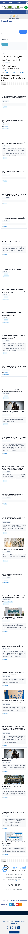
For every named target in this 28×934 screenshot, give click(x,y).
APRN (7, 63)
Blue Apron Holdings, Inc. (8, 601)
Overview (4, 50)
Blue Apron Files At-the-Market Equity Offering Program (12, 574)
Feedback (14, 932)
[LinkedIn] (15, 885)
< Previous (4, 83)
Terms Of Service (16, 880)
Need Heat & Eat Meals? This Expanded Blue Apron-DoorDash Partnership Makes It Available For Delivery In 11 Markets (14, 97)
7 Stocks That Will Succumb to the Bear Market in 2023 (12, 759)
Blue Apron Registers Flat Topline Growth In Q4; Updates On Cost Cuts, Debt (14, 195)
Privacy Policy (19, 919)
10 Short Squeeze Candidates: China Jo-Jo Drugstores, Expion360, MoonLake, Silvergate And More (13, 337)
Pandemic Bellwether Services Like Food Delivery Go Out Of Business (13, 673)
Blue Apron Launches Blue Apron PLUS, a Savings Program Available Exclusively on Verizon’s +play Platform (13, 314)
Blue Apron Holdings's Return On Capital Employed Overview (13, 172)
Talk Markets (6, 685)
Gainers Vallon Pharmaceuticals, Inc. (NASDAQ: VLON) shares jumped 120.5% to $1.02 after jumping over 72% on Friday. (14, 476)
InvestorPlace (6, 560)
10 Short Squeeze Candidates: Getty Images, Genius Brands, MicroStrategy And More (14, 438)
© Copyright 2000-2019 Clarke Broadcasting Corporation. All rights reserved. (14, 922)
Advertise (11, 913)
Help (16, 913)
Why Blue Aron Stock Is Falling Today (12, 241)
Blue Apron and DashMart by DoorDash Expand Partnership (12, 121)
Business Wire (6, 128)
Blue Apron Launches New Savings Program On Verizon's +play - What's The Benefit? (14, 217)
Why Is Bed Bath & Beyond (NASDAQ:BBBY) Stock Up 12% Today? (13, 618)
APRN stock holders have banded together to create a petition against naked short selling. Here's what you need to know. (14, 709)
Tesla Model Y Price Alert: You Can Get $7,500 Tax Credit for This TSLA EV (12, 785)
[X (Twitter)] (8, 885)
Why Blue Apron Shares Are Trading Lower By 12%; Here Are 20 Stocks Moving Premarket (13, 518)
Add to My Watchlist (5, 70)
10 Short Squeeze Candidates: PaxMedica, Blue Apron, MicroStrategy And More (13, 142)
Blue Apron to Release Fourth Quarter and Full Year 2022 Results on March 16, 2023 (13, 596)
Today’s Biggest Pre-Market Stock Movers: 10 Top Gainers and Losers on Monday (13, 548)
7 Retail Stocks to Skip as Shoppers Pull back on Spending (13, 412)
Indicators (4, 39)
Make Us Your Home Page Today (10, 900)
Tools (4, 47)
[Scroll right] (27, 2)
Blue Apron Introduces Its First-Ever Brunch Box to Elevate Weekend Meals (14, 367)
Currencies (13, 50)
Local (10, 12)
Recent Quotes (5, 36)
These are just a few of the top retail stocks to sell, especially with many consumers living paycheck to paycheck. (14, 419)
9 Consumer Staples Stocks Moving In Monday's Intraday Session (12, 495)
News (3, 2)
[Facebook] (12, 885)
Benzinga (5, 107)
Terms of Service (9, 919)
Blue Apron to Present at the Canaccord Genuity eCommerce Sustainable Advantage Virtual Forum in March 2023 (14, 291)
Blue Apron (6, 126)
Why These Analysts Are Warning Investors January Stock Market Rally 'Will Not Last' (13, 645)
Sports (10, 2)
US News (20, 12)
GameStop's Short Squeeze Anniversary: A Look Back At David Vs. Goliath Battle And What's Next (13, 812)
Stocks (11, 44)
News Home (4, 12)
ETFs (18, 44)
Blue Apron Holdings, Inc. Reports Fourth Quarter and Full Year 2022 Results (13, 268)
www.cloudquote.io (14, 876)
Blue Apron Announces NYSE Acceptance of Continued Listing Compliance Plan (13, 390)
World (25, 12)
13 (26, 83)
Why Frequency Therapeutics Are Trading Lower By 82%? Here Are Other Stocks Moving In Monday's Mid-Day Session (13, 468)
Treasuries (5, 53)
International (18, 50)
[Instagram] (19, 885)
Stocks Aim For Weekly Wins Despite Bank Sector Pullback (13, 842)
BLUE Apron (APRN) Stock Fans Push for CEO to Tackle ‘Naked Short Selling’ (13, 701)
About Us (4, 913)
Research (22, 72)
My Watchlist (15, 36)
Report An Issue (22, 913)
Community (19, 2)
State (15, 12)
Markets (4, 44)
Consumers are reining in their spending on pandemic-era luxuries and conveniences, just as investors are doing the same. (14, 681)
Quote (6, 72)
